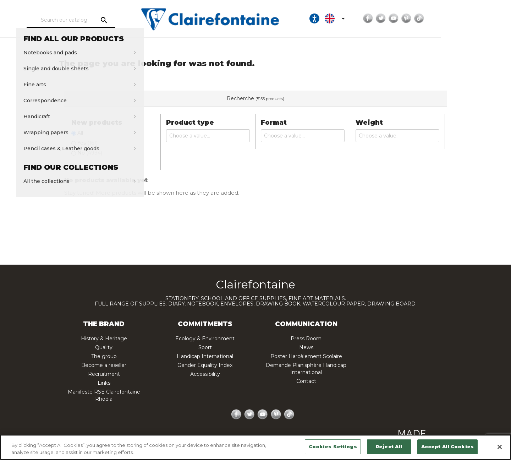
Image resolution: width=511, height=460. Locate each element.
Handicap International (205, 356)
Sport (205, 347)
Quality (103, 347)
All (80, 133)
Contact (306, 381)
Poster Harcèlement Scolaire (306, 356)
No (89, 153)
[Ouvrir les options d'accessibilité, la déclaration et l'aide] (372, 18)
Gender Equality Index (204, 365)
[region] (255, 447)
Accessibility (205, 374)
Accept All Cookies (447, 446)
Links (104, 383)
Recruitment (104, 374)
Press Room (306, 338)
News (306, 347)
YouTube (451, 18)
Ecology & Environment (205, 338)
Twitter (438, 18)
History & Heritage (104, 338)
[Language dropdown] (393, 18)
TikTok (476, 18)
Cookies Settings (333, 446)
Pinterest (463, 18)
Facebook (425, 18)
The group (104, 356)
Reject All (389, 446)
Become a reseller (103, 365)
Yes (87, 143)
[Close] (499, 447)
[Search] (90, 20)
